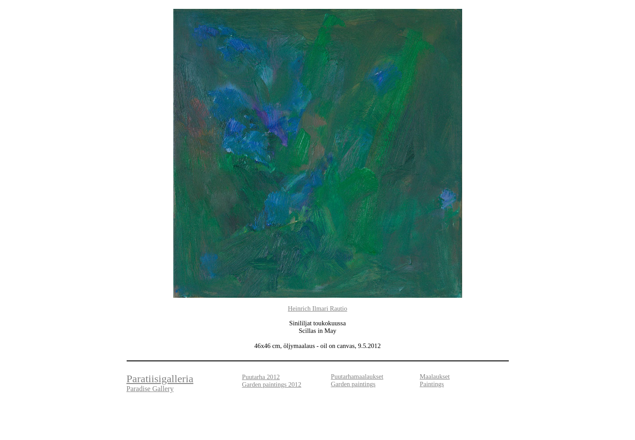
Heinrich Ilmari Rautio (317, 308)
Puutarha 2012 (261, 376)
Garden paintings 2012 (272, 384)
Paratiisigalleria (160, 378)
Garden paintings (353, 384)
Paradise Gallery (150, 388)
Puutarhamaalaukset (357, 376)
